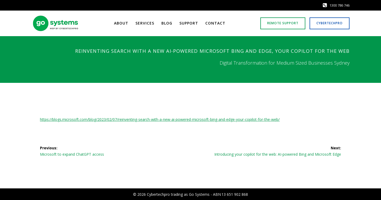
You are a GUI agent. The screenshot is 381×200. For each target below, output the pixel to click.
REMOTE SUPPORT (282, 23)
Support (188, 23)
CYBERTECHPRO (329, 23)
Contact (215, 23)
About (121, 23)
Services (144, 23)
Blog (166, 23)
